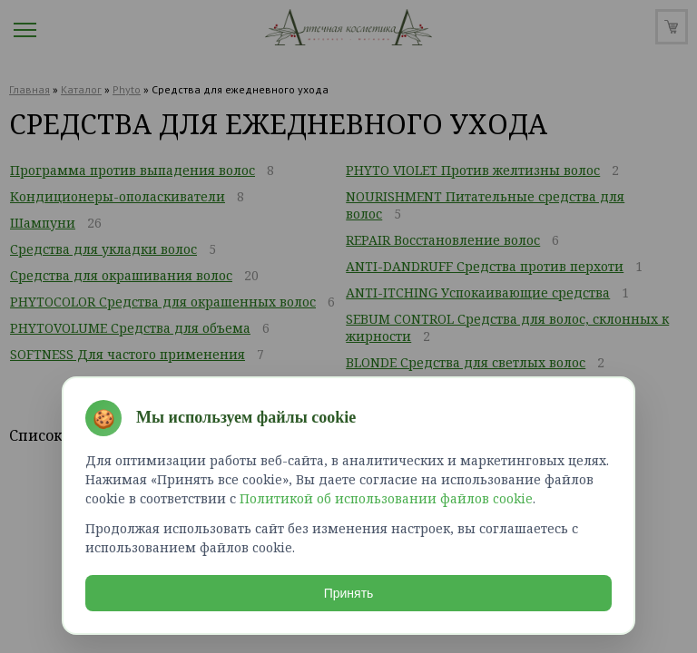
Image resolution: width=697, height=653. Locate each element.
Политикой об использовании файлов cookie (386, 498)
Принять (349, 593)
